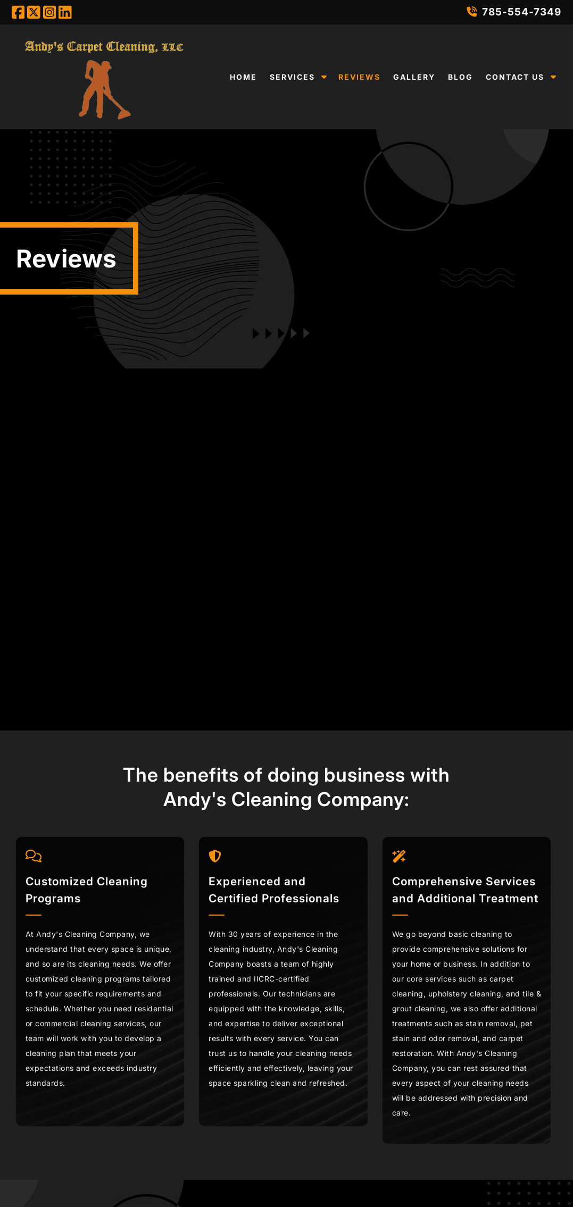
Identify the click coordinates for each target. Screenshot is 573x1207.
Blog (460, 76)
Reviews (359, 76)
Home (243, 76)
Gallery (414, 76)
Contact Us (515, 76)
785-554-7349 (514, 12)
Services (292, 76)
